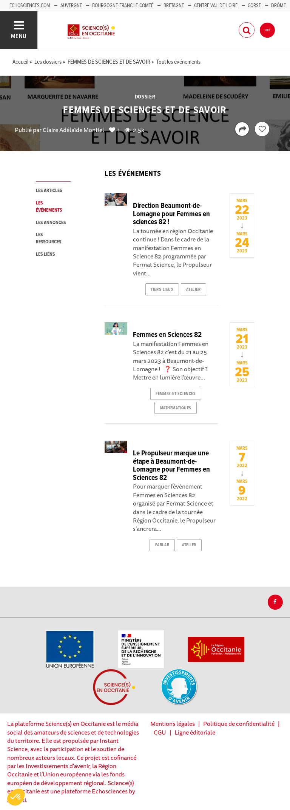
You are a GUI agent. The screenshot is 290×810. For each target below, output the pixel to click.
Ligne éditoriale (194, 732)
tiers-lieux (162, 289)
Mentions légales (172, 724)
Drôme (278, 5)
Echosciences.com (29, 5)
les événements (49, 207)
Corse (254, 5)
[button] (16, 797)
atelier (193, 289)
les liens (45, 254)
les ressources (48, 238)
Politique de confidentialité (239, 724)
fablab (162, 545)
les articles (49, 191)
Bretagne (174, 5)
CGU (160, 732)
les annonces (51, 223)
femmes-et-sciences (176, 394)
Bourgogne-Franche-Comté (122, 5)
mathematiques (175, 408)
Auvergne (71, 5)
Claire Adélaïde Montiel (73, 130)
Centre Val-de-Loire (216, 5)
